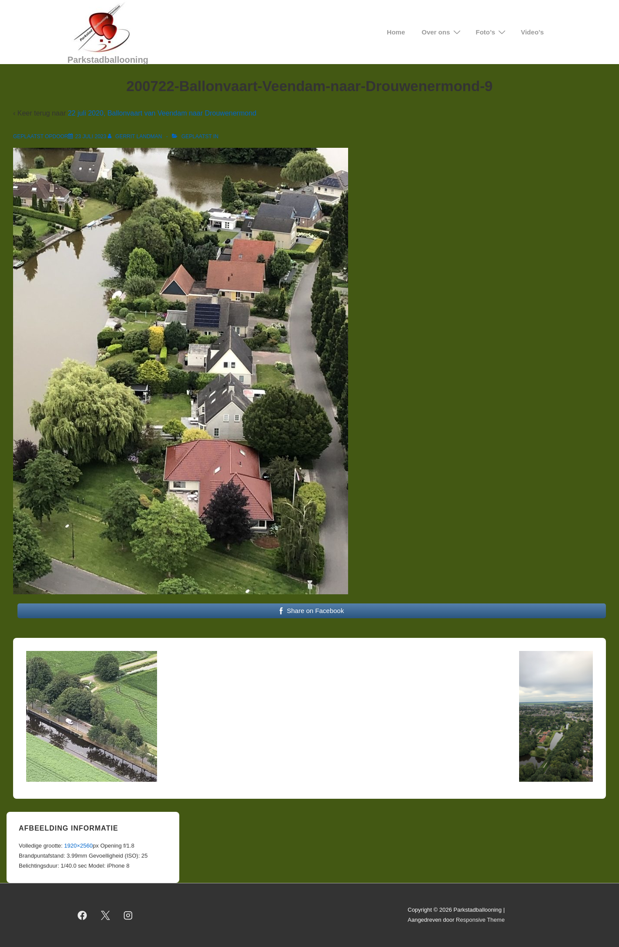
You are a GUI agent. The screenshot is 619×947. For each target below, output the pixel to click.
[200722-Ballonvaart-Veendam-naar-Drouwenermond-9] (90, 136)
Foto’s (492, 32)
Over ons (442, 32)
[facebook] (82, 915)
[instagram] (128, 915)
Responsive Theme (480, 919)
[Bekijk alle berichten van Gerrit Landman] (136, 136)
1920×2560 (78, 845)
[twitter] (105, 915)
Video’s (532, 32)
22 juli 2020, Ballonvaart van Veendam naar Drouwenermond (162, 113)
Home (396, 32)
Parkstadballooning (108, 60)
